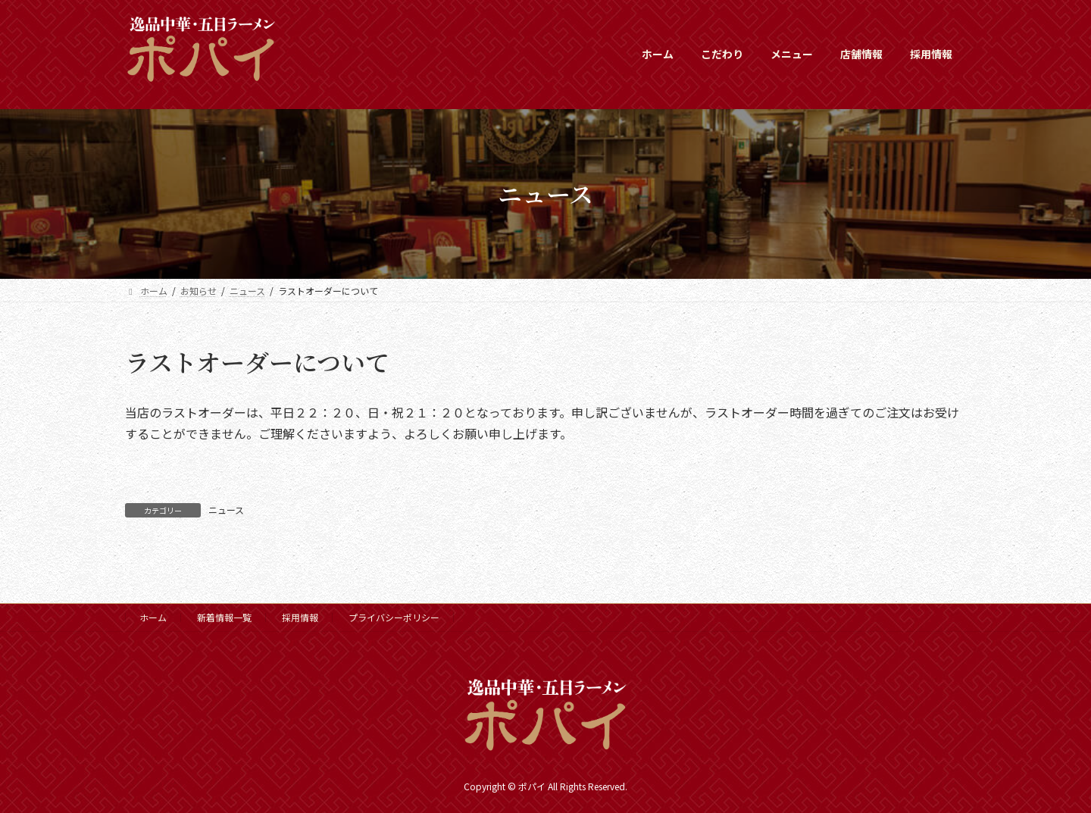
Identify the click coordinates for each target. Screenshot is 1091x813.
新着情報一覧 (224, 617)
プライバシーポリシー (394, 617)
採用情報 (300, 617)
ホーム (153, 617)
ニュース (226, 509)
